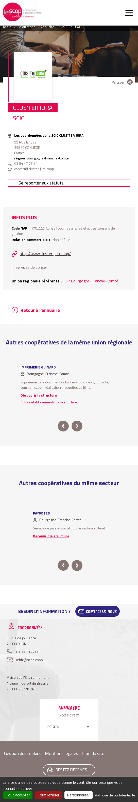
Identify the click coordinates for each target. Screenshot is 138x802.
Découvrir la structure (39, 395)
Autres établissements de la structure (49, 402)
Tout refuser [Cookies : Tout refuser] (48, 795)
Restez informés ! (72, 770)
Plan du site (93, 753)
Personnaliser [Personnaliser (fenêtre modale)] (78, 795)
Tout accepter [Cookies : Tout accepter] (18, 795)
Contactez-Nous (101, 611)
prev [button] (63, 426)
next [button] (77, 426)
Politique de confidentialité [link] (115, 795)
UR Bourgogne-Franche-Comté (91, 281)
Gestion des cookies (22, 753)
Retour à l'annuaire (40, 310)
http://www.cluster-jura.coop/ (45, 254)
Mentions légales (61, 753)
